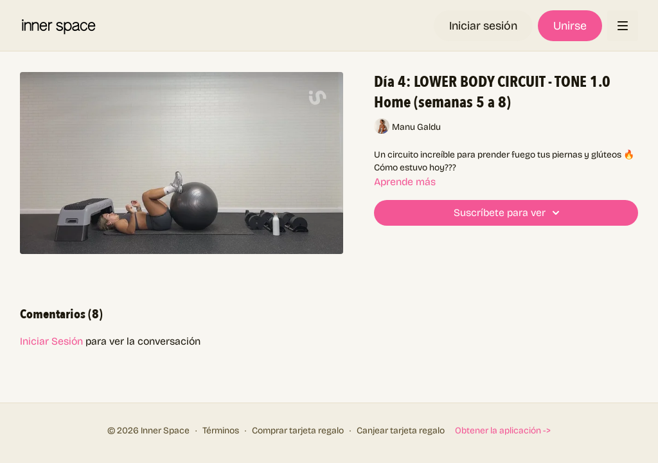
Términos (220, 430)
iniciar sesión (51, 341)
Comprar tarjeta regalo (298, 430)
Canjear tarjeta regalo (401, 430)
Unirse (570, 26)
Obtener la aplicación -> (503, 430)
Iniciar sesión (483, 26)
